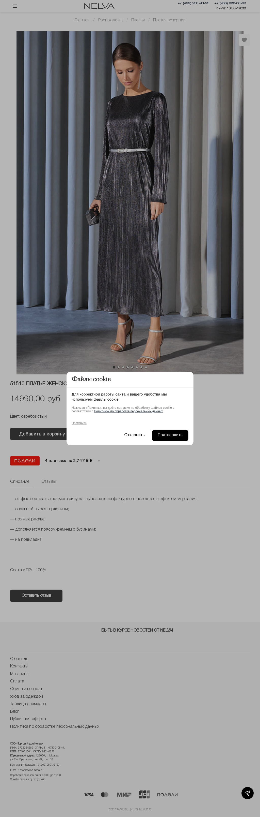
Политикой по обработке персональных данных (128, 411)
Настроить (79, 423)
